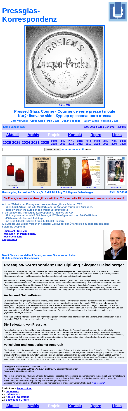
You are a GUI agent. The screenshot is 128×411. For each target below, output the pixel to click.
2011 (88, 141)
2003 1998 (123, 142)
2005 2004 (114, 142)
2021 (35, 142)
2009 (97, 141)
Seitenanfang (24, 388)
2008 (97, 144)
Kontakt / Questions (17, 397)
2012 (80, 144)
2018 (54, 144)
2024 (26, 142)
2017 (62, 141)
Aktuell (12, 135)
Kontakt (75, 135)
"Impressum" (98, 383)
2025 (16, 142)
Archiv (33, 135)
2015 (71, 141)
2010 (88, 144)
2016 (62, 144)
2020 (45, 142)
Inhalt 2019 (91, 187)
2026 (7, 142)
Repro (95, 135)
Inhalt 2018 (116, 187)
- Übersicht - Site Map (15, 231)
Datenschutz (13, 394)
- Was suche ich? (12, 236)
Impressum (12, 391)
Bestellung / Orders (17, 399)
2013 (80, 141)
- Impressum (9, 239)
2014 (71, 144)
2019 (54, 141)
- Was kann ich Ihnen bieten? (19, 234)
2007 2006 (106, 142)
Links (117, 135)
